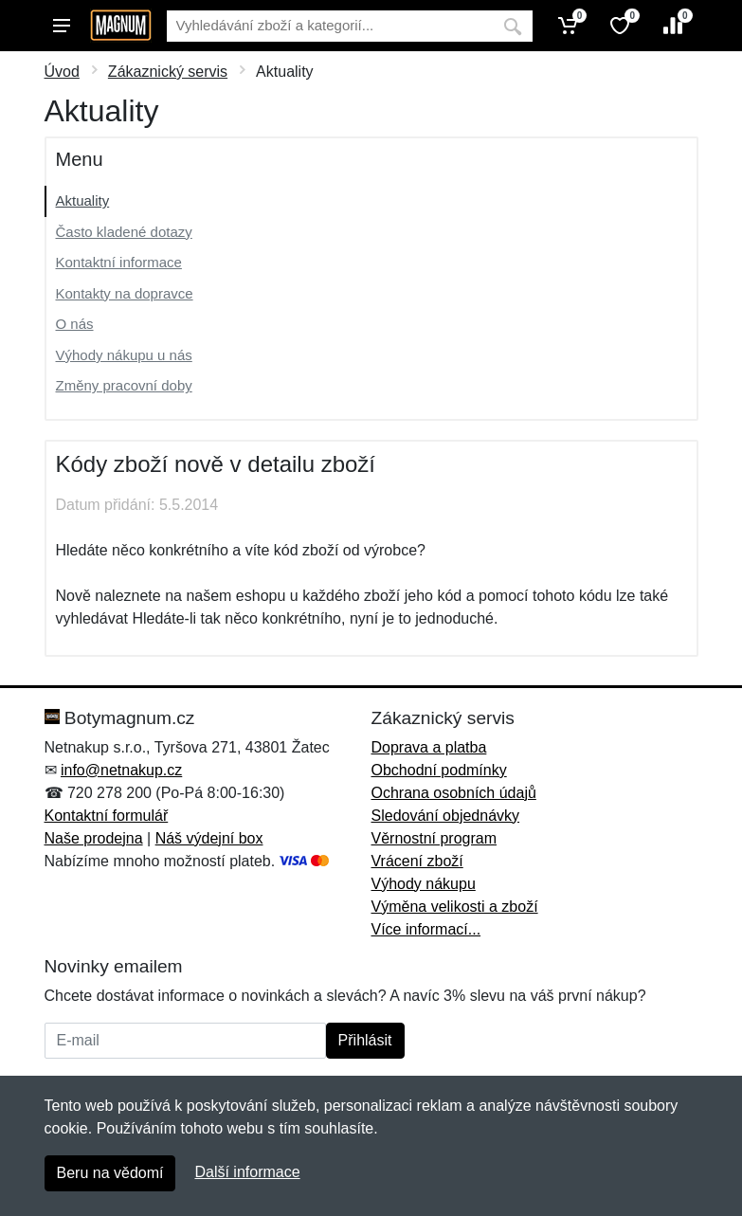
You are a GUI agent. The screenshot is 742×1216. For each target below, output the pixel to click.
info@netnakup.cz (121, 770)
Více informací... (426, 929)
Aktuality (83, 200)
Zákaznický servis (167, 72)
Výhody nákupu (423, 884)
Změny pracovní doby (124, 385)
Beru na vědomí (110, 1173)
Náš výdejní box (209, 838)
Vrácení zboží (417, 861)
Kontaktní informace (119, 262)
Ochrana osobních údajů (453, 793)
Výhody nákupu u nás (124, 355)
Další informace (246, 1172)
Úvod (62, 72)
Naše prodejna (94, 838)
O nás (75, 324)
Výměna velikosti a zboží (454, 906)
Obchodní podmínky (439, 770)
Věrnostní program (434, 838)
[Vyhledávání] (330, 26)
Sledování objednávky (445, 816)
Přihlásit (365, 1040)
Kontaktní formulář (107, 816)
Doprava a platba (429, 747)
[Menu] (62, 26)
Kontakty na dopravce (124, 293)
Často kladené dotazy (124, 232)
